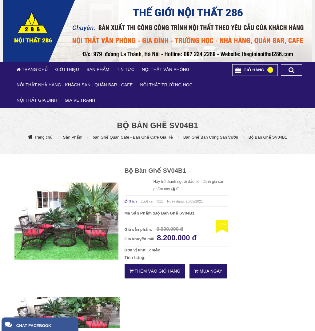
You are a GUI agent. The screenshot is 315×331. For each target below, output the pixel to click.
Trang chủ (43, 137)
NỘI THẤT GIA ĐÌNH (37, 100)
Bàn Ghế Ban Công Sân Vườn (210, 137)
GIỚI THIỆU (67, 69)
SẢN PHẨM (97, 69)
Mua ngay (208, 271)
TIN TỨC (125, 69)
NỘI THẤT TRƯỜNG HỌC (166, 84)
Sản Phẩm (72, 137)
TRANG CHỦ (34, 69)
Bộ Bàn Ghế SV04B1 (268, 137)
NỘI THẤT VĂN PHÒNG (165, 69)
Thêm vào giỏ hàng (155, 271)
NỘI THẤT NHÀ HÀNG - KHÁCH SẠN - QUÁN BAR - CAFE (75, 84)
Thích (131, 201)
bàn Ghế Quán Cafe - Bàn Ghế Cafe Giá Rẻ (133, 137)
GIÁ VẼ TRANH (80, 100)
